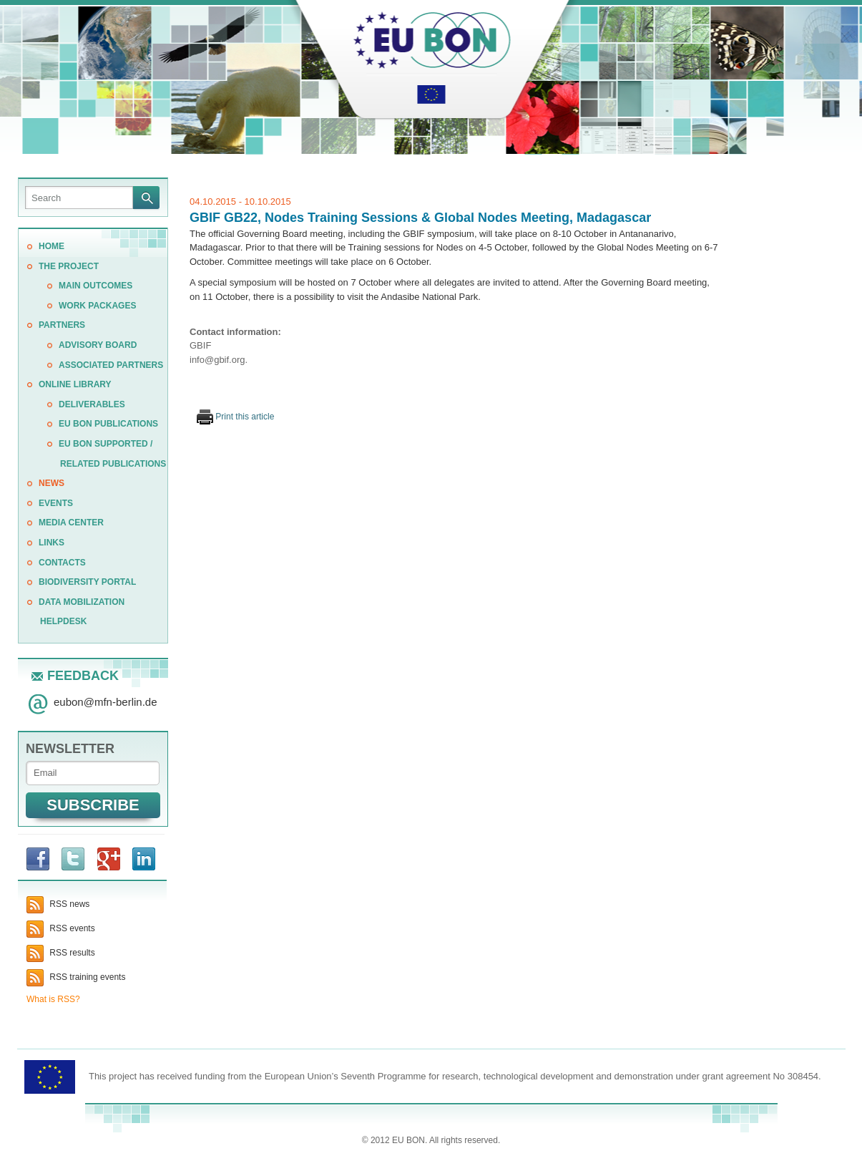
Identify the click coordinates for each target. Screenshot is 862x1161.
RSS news (57, 904)
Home (51, 246)
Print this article (235, 417)
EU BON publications (108, 424)
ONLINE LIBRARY (75, 384)
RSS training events (75, 977)
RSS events (60, 928)
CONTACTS (62, 563)
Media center (71, 523)
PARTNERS (62, 325)
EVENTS (56, 503)
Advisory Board (98, 345)
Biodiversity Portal (87, 582)
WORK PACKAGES (97, 306)
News (51, 483)
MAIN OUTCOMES (95, 286)
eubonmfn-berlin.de (105, 702)
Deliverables (92, 404)
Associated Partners (111, 365)
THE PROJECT (69, 266)
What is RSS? (53, 999)
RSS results (60, 953)
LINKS (51, 543)
